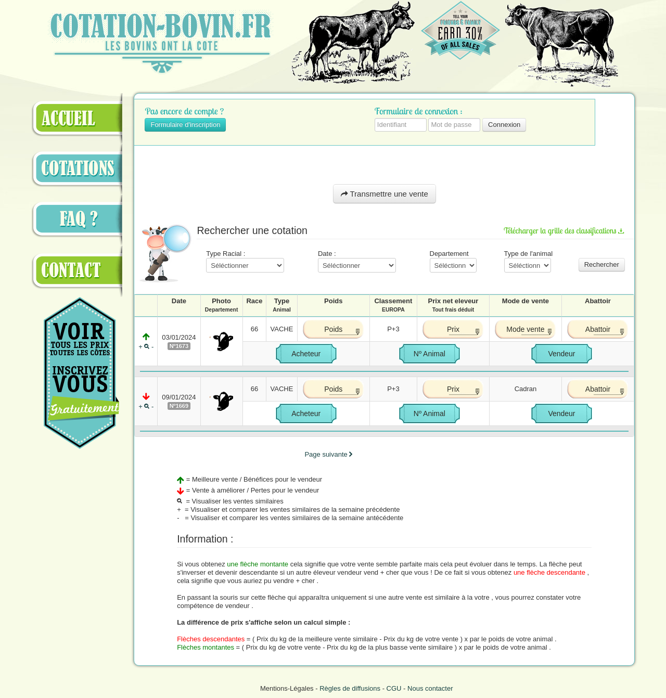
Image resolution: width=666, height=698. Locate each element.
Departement (453, 261)
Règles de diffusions (349, 688)
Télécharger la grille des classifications (564, 230)
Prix (453, 329)
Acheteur (306, 354)
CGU (394, 688)
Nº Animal (429, 354)
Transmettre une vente (384, 193)
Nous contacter (430, 688)
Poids (333, 329)
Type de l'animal (528, 261)
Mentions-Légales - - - (356, 688)
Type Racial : (245, 261)
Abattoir (597, 329)
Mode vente (525, 329)
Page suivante (328, 454)
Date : (357, 261)
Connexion (504, 124)
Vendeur (561, 354)
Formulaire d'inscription (185, 124)
